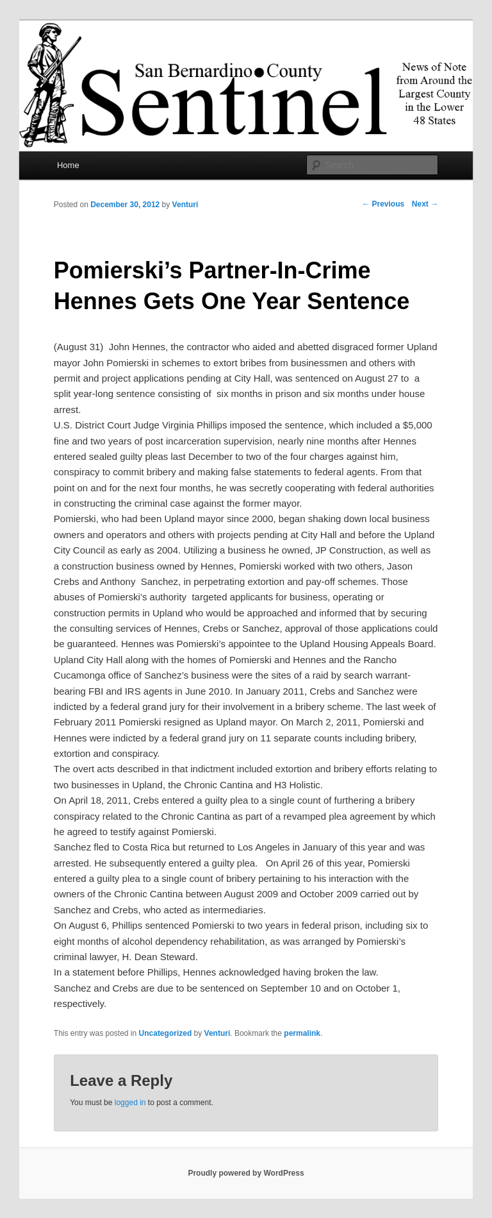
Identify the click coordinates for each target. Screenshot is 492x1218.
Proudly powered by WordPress (246, 1173)
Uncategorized (165, 1033)
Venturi (185, 204)
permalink (302, 1033)
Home (68, 165)
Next (425, 203)
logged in (130, 1102)
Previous (383, 203)
